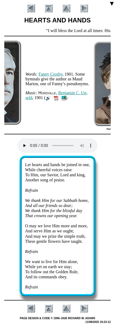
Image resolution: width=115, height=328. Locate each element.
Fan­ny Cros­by (50, 74)
